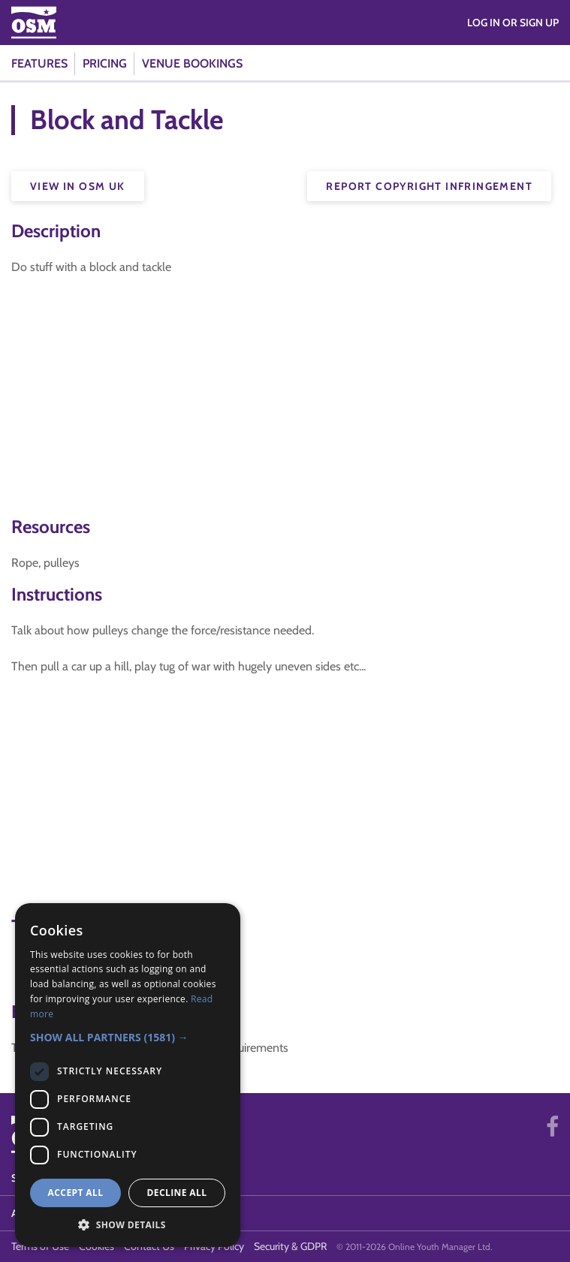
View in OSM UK (77, 186)
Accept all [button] (76, 1192)
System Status (50, 1178)
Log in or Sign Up (513, 22)
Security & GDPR (290, 1246)
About (29, 1213)
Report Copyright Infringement (429, 186)
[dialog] (127, 1075)
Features (39, 63)
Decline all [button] (177, 1192)
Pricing (105, 63)
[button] (127, 1037)
